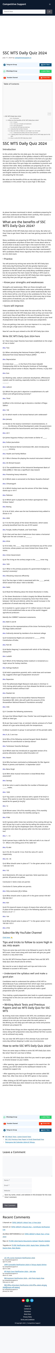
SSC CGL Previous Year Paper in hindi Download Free (24, 1140)
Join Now (45, 65)
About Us (27, 1306)
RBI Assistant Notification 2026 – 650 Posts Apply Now (24, 1278)
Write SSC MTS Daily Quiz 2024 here (21, 127)
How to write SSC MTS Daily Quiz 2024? (21, 138)
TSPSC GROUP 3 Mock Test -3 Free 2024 (26, 1223)
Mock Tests (27, 1314)
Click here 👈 (8, 938)
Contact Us (27, 1309)
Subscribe (45, 78)
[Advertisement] (27, 99)
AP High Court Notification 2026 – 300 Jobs (20, 1272)
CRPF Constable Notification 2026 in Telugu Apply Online (25, 1265)
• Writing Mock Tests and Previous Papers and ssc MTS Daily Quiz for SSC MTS (30, 135)
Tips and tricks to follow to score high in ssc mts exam (25, 131)
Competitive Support (14, 4)
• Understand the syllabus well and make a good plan (25, 133)
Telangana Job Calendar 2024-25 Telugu (20, 1142)
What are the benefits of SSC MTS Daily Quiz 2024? (23, 120)
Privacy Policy (27, 1317)
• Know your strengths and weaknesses (22, 124)
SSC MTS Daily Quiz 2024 (13, 116)
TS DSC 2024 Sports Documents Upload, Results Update (29, 1241)
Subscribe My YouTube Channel (19, 129)
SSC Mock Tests (10, 1137)
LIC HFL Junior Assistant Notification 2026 (19, 1258)
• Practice (15, 122)
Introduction (16, 118)
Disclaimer (27, 1311)
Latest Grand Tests (24, 1137)
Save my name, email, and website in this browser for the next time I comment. (28, 1196)
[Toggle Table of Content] (48, 113)
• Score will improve (17, 125)
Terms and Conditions (27, 1320)
